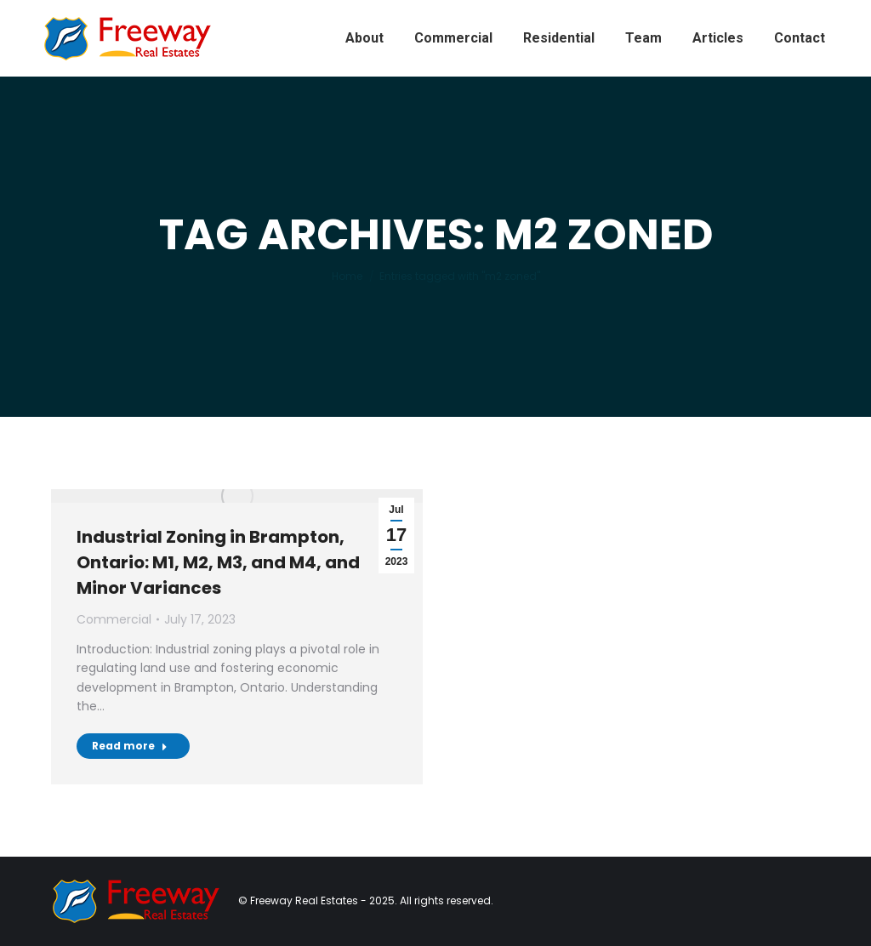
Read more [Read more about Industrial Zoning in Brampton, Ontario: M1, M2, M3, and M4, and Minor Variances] (130, 745)
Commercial (114, 619)
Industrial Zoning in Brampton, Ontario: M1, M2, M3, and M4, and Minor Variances (218, 562)
